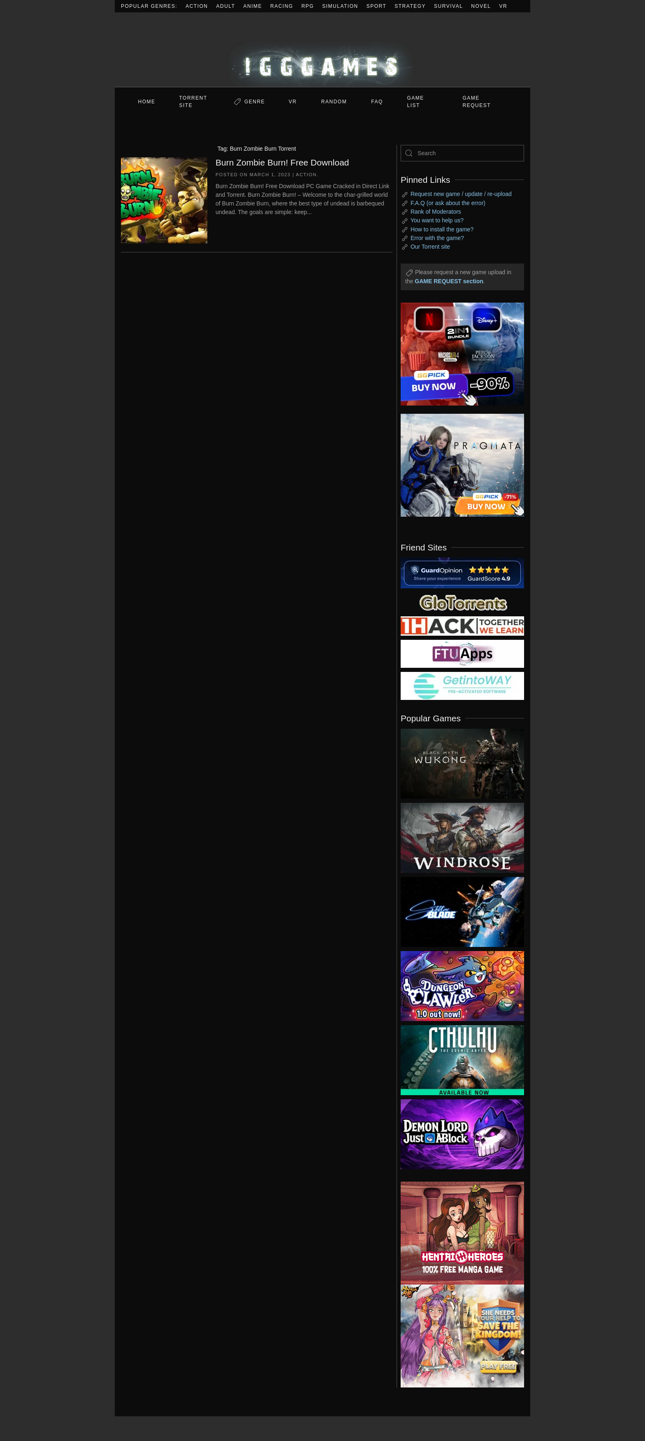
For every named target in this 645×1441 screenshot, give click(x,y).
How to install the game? (442, 229)
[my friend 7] (462, 685)
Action (197, 6)
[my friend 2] (462, 602)
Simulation (340, 6)
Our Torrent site (430, 246)
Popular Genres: (149, 6)
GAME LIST (415, 101)
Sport (377, 6)
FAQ (377, 102)
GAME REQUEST (477, 101)
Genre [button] (254, 102)
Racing (281, 6)
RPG (308, 6)
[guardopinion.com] (462, 572)
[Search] (462, 153)
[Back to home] (322, 49)
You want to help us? (437, 220)
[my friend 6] (462, 653)
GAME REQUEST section (449, 281)
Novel (481, 6)
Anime (253, 6)
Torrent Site (193, 101)
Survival (448, 6)
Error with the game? (437, 238)
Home (146, 102)
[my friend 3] (462, 625)
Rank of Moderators (436, 211)
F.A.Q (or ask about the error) (448, 203)
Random (334, 102)
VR (503, 6)
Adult (225, 6)
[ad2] (458, 1233)
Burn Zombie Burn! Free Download (282, 162)
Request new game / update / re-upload (461, 194)
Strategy (410, 6)
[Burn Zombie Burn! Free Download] (164, 199)
